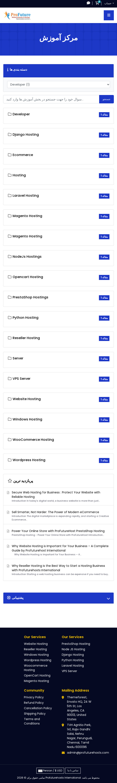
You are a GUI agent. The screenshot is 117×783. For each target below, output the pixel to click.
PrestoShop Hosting (76, 644)
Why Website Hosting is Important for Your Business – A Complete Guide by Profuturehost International (57, 550)
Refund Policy (34, 703)
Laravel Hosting (73, 665)
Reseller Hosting (35, 649)
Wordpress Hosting (37, 660)
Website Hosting (36, 644)
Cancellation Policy (38, 708)
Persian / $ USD (50, 770)
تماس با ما (72, 770)
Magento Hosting (36, 681)
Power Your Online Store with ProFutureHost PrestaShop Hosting (57, 533)
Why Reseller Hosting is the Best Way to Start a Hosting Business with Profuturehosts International (57, 570)
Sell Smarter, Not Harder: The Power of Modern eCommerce (57, 516)
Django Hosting (73, 655)
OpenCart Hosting (37, 675)
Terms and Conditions (32, 721)
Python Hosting (73, 660)
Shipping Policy (35, 713)
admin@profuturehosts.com (88, 752)
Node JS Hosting (73, 649)
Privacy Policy (34, 697)
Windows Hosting (36, 655)
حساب (108, 3)
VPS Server (69, 671)
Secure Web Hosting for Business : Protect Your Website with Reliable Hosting (57, 496)
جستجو (106, 99)
